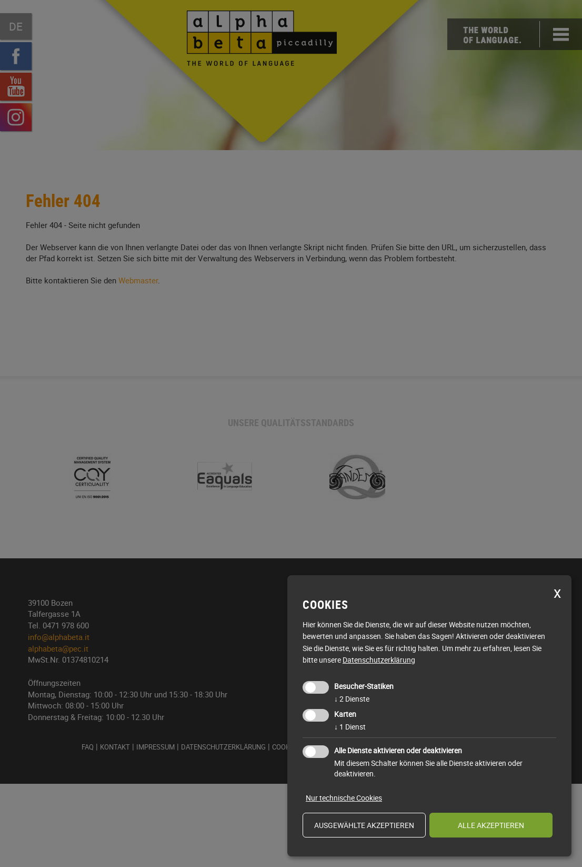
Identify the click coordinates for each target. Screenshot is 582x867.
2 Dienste (351, 699)
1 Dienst (350, 727)
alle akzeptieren (491, 825)
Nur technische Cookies (344, 798)
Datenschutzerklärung (379, 660)
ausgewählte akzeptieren (364, 825)
